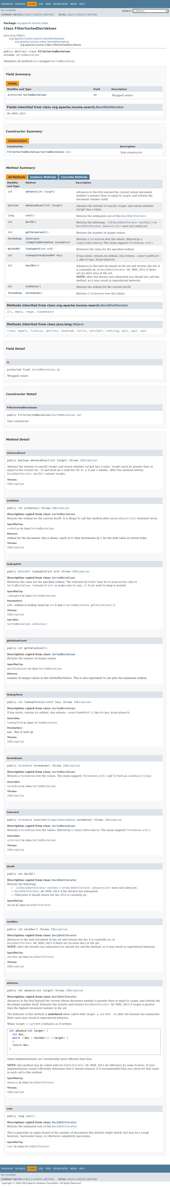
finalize (36, 330)
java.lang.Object (14, 35)
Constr (37, 14)
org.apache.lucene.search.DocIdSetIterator (36, 38)
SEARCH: (127, 11)
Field (27, 14)
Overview (7, 4)
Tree (48, 4)
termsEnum (33, 293)
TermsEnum (15, 238)
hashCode (67, 330)
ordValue (32, 286)
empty (19, 311)
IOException (88, 460)
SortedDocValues (27, 54)
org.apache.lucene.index (32, 23)
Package (20, 4)
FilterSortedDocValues (23, 151)
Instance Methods (43, 177)
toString (113, 330)
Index (73, 4)
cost (29, 215)
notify (81, 330)
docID (29, 221)
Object (78, 324)
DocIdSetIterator (110, 107)
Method (49, 14)
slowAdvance (45, 311)
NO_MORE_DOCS (16, 113)
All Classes (8, 10)
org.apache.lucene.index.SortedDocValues (42, 41)
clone (11, 330)
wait (125, 330)
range (29, 311)
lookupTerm (33, 255)
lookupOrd (33, 248)
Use (41, 4)
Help (82, 4)
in (95, 94)
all (9, 311)
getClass (52, 330)
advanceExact (35, 205)
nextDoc (31, 265)
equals (22, 330)
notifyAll (96, 330)
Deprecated (60, 4)
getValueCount (36, 232)
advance (31, 191)
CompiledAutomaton (40, 242)
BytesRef (14, 248)
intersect (33, 238)
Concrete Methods (74, 177)
